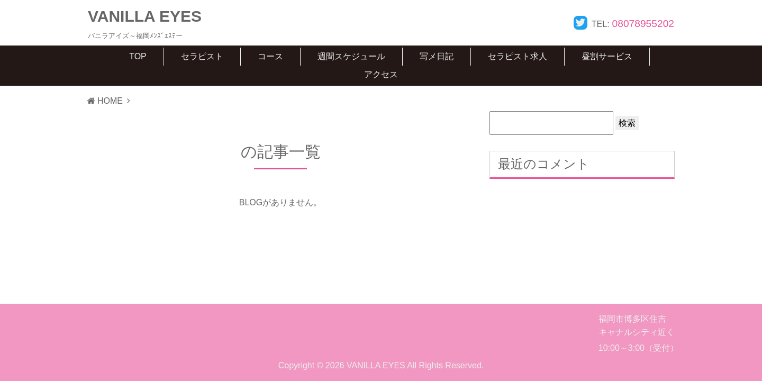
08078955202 (643, 23)
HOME (105, 100)
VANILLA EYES (145, 16)
